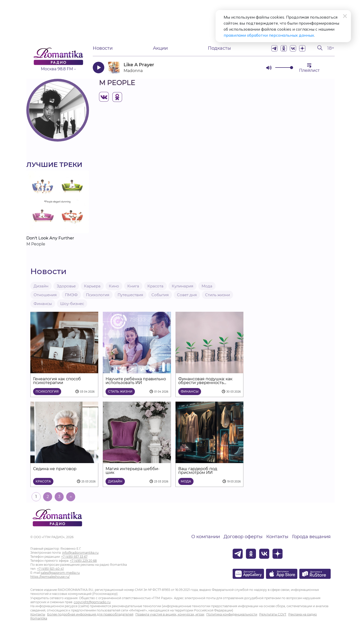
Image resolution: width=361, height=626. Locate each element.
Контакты (277, 536)
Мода (207, 286)
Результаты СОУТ (272, 614)
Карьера (92, 286)
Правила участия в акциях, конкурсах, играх (169, 614)
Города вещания (311, 536)
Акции (160, 48)
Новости (103, 48)
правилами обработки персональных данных (269, 35)
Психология (97, 294)
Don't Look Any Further (50, 238)
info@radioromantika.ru (80, 552)
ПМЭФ (71, 294)
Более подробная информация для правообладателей (90, 614)
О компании (205, 536)
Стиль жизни (217, 294)
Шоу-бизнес (72, 303)
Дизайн (41, 286)
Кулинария (182, 286)
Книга (133, 286)
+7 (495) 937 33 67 (74, 556)
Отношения (45, 294)
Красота (155, 286)
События (160, 294)
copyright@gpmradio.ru (92, 602)
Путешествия (130, 294)
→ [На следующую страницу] (70, 496)
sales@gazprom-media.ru (60, 573)
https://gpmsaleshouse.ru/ (50, 577)
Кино (114, 286)
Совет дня (187, 294)
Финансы (43, 303)
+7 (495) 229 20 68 (83, 560)
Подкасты (219, 48)
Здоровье (66, 286)
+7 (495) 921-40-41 (50, 569)
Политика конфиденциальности (231, 614)
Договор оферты (243, 536)
